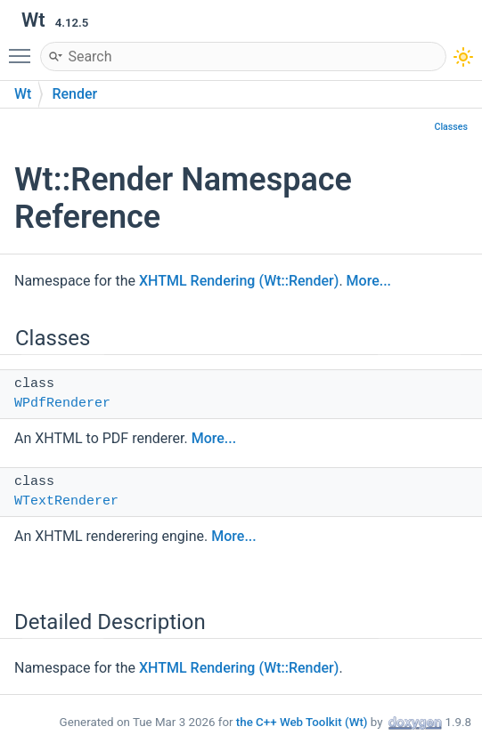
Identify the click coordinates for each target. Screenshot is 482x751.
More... (369, 280)
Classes (451, 127)
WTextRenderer (66, 501)
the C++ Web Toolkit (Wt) (302, 722)
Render (74, 93)
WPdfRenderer (62, 403)
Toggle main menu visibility (24, 48)
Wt (22, 93)
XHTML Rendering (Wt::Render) (239, 280)
